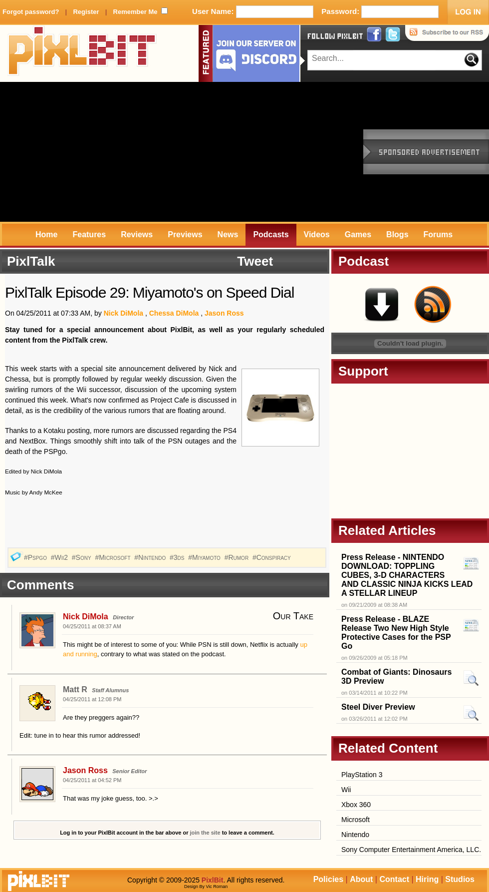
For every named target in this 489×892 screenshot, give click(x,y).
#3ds (178, 557)
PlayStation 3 (362, 775)
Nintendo (355, 835)
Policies (328, 879)
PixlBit (82, 53)
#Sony (82, 557)
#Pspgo (36, 557)
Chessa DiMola (174, 313)
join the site (205, 833)
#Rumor (237, 557)
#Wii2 (60, 557)
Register (86, 11)
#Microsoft (113, 557)
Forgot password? (30, 11)
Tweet (255, 261)
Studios (460, 879)
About (361, 879)
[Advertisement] (154, 152)
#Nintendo (151, 557)
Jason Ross (224, 313)
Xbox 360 (356, 805)
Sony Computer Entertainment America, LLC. (411, 850)
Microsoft (355, 820)
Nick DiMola (123, 313)
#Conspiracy (272, 557)
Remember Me (135, 11)
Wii (346, 790)
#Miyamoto (205, 557)
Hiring (427, 879)
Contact (394, 879)
